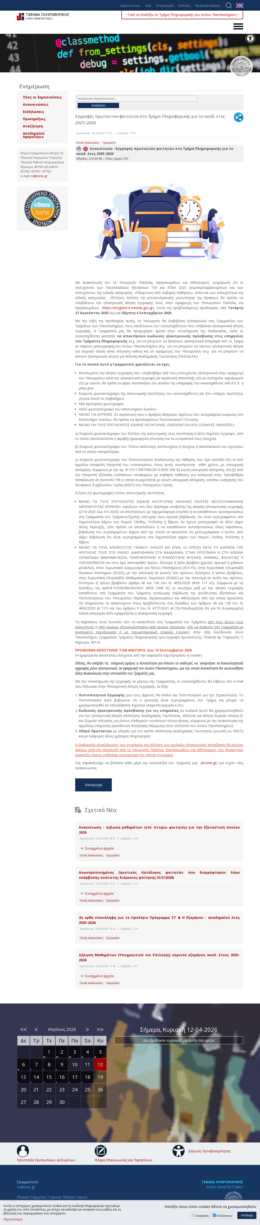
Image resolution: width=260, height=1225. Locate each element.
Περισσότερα (13, 1219)
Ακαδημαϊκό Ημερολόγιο (34, 135)
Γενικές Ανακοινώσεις (88, 142)
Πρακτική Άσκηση (207, 5)
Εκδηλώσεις (33, 111)
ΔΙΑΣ (148, 5)
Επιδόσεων (224, 1216)
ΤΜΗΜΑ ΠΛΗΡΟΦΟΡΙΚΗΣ (222, 1182)
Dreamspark (165, 5)
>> (100, 1029)
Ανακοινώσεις (35, 104)
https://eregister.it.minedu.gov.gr (128, 307)
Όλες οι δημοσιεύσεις (42, 97)
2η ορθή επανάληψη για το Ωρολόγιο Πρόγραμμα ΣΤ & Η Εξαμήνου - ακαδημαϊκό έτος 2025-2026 (159, 920)
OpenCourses (130, 5)
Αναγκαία (201, 1216)
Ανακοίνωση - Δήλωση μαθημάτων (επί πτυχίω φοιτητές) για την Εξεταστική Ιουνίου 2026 (159, 830)
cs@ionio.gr (39, 176)
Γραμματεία (109, 142)
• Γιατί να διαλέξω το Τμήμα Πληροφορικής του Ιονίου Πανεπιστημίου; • (182, 14)
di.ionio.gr (208, 763)
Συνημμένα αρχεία (99, 848)
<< (23, 1029)
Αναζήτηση (33, 126)
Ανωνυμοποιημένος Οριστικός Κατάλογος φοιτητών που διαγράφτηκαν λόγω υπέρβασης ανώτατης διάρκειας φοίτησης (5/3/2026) (159, 875)
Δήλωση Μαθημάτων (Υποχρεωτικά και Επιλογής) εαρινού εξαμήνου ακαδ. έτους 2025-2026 (159, 957)
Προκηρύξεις (34, 119)
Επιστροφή (93, 784)
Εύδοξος (184, 5)
